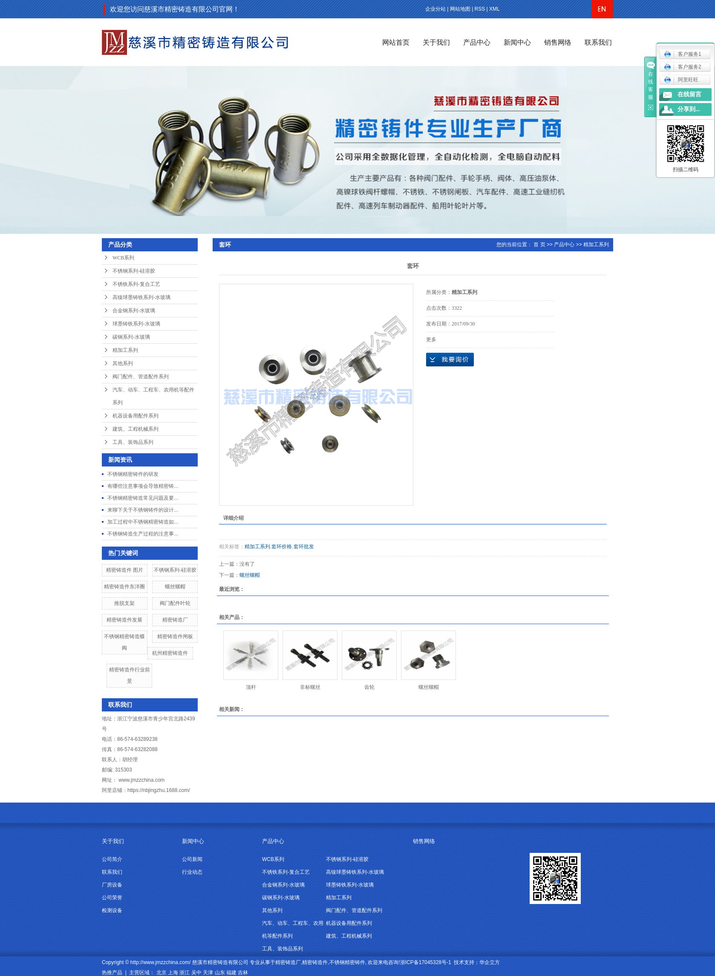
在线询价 (450, 359)
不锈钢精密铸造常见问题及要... (142, 498)
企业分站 (435, 9)
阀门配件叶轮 (175, 603)
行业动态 (192, 872)
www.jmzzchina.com (141, 780)
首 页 (539, 245)
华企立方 (489, 962)
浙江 (184, 973)
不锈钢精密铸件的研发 (133, 474)
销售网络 (557, 42)
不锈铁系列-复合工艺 (136, 284)
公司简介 (112, 859)
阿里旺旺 (681, 79)
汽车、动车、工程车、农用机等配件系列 (153, 396)
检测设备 (112, 910)
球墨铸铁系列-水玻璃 (136, 324)
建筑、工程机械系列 (135, 429)
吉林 (243, 973)
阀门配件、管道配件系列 (140, 377)
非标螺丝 (310, 687)
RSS (480, 9)
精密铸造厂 (175, 620)
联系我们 (598, 42)
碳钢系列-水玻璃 (131, 337)
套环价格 (281, 547)
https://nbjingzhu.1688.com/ (158, 790)
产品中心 (476, 42)
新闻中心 (517, 42)
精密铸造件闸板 (175, 636)
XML (494, 9)
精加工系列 (125, 350)
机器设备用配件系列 (135, 416)
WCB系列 (123, 258)
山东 (220, 973)
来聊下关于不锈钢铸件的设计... (142, 510)
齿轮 (369, 687)
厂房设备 (112, 885)
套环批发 (304, 547)
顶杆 (251, 687)
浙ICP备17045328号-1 (425, 962)
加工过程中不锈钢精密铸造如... (142, 522)
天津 (208, 973)
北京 (161, 973)
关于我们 (436, 42)
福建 (231, 973)
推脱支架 (124, 603)
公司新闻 (192, 859)
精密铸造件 (315, 962)
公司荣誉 (112, 898)
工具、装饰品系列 (132, 442)
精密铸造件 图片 (124, 570)
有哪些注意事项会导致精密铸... (142, 486)
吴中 (196, 973)
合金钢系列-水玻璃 (133, 311)
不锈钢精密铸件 (347, 962)
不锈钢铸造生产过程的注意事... (142, 534)
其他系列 (122, 363)
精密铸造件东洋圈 (124, 587)
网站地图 (460, 9)
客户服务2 (682, 66)
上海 (173, 973)
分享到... (689, 109)
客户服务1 (682, 54)
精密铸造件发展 (124, 620)
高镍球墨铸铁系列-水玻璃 (141, 297)
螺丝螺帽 (175, 587)
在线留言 (689, 94)
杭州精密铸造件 (170, 653)
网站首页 (395, 42)
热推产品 (112, 973)
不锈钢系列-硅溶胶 (133, 271)
